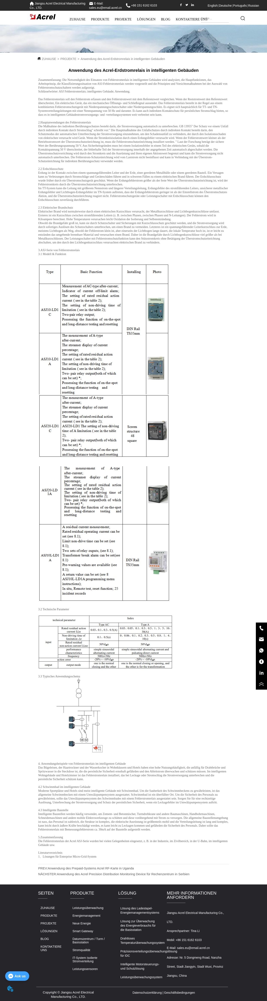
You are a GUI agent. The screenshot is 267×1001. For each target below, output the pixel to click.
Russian (253, 5)
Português (240, 5)
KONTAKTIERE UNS (192, 19)
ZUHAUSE (78, 19)
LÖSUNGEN (146, 19)
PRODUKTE (100, 19)
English (213, 5)
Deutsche (225, 5)
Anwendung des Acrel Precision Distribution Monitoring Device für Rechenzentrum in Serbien (123, 874)
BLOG (165, 19)
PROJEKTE (123, 19)
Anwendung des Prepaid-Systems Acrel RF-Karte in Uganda (91, 868)
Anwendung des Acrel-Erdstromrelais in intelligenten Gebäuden (123, 59)
